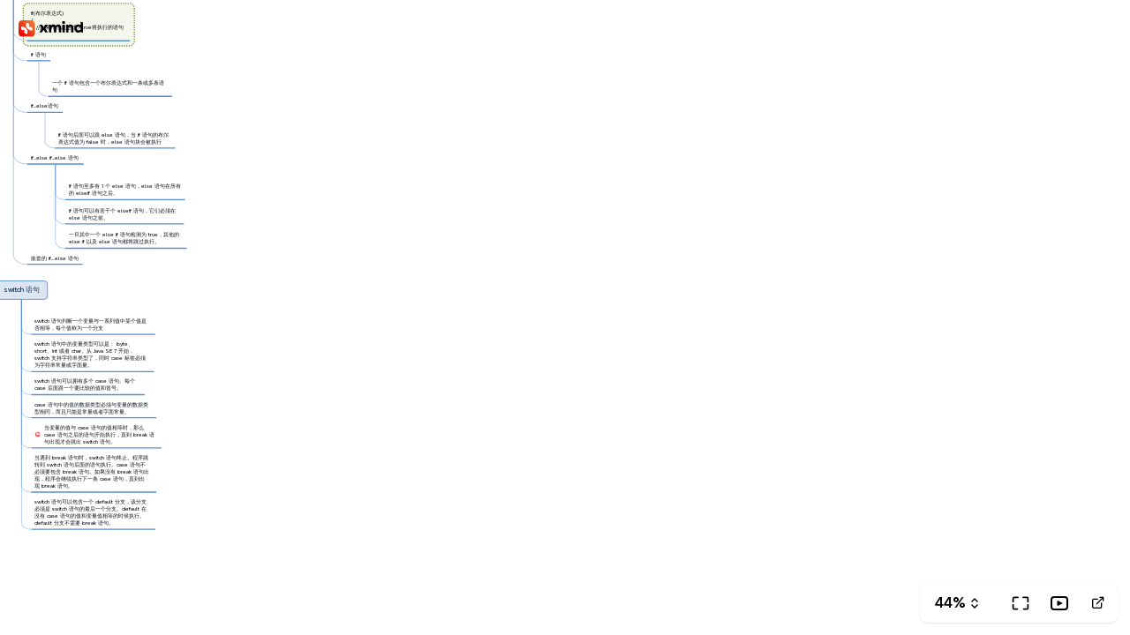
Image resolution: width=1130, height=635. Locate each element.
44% (950, 602)
